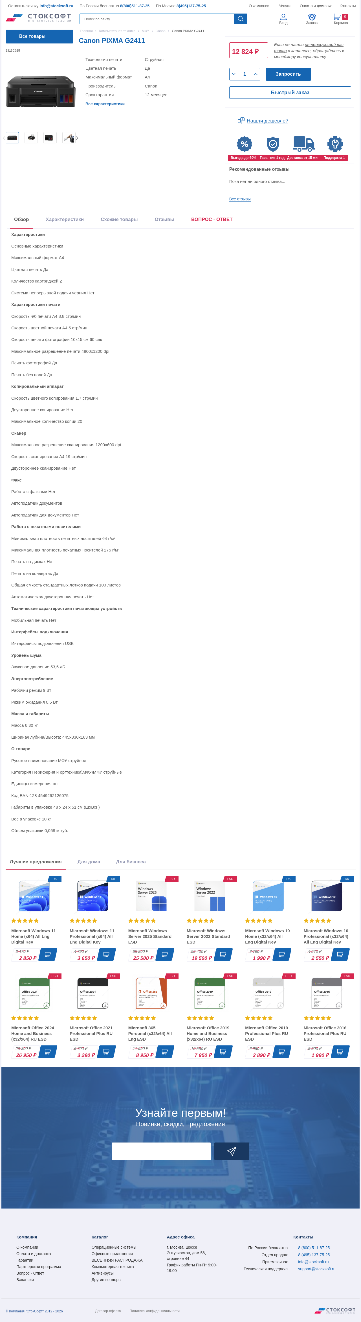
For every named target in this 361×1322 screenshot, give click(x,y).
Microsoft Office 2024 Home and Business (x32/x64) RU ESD (32, 1033)
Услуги (285, 6)
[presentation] (212, 220)
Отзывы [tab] (164, 219)
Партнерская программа (38, 1266)
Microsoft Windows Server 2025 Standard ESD (149, 936)
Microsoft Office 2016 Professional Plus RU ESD (325, 1033)
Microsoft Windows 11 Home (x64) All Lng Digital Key (33, 936)
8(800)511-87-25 (134, 6)
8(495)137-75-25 (191, 6)
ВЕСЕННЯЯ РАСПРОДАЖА (117, 1260)
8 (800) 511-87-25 (314, 1248)
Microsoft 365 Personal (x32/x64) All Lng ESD (150, 1033)
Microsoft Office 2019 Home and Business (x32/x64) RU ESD (208, 1033)
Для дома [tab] (89, 861)
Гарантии (24, 1260)
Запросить (288, 74)
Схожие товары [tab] (119, 219)
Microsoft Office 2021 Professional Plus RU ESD (91, 1033)
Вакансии (25, 1279)
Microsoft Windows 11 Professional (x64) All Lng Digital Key (92, 936)
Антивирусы (103, 1273)
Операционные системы (114, 1247)
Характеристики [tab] (65, 219)
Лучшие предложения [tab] (36, 861)
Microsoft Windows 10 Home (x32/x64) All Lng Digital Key (267, 936)
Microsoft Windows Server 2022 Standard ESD (208, 936)
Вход (283, 23)
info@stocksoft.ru (56, 6)
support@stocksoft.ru (317, 1269)
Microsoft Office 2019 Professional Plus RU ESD (266, 1033)
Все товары (32, 36)
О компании (259, 6)
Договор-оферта (108, 1311)
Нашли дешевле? (268, 121)
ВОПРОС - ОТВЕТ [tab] (212, 219)
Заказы (312, 23)
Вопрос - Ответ (30, 1273)
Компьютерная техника (113, 1266)
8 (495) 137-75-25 (314, 1255)
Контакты (347, 6)
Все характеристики (105, 104)
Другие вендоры (106, 1279)
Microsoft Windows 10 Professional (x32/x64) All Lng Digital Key (326, 936)
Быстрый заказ (290, 92)
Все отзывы (240, 199)
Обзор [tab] (21, 219)
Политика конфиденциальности (155, 1311)
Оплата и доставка (315, 6)
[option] (12, 137)
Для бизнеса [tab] (131, 861)
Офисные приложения (112, 1253)
